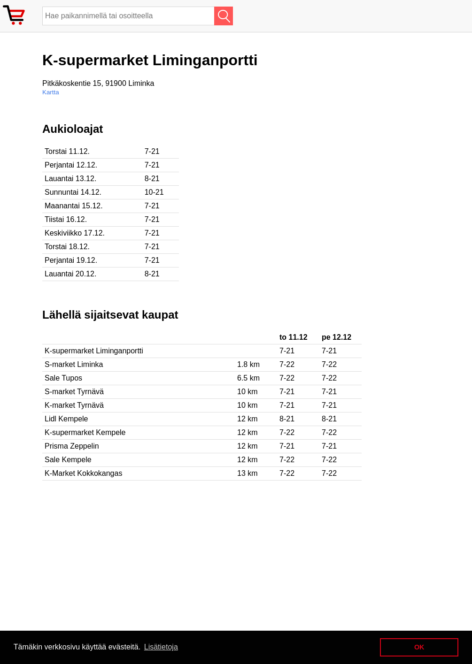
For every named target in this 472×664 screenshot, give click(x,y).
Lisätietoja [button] (161, 647)
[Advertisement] (305, 188)
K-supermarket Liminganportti (94, 351)
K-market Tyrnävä (74, 405)
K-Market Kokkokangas (83, 473)
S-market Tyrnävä (74, 392)
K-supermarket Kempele (85, 432)
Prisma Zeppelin (72, 446)
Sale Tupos (63, 378)
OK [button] (419, 647)
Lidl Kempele (66, 419)
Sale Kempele (68, 460)
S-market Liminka (74, 364)
